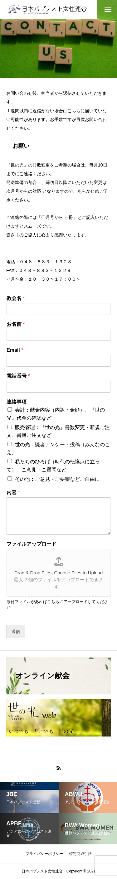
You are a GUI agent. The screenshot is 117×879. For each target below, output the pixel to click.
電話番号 (18, 376)
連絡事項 (17, 401)
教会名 (16, 298)
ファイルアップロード (31, 544)
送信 (15, 631)
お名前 (16, 324)
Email (15, 350)
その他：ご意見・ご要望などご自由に (57, 479)
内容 (13, 492)
